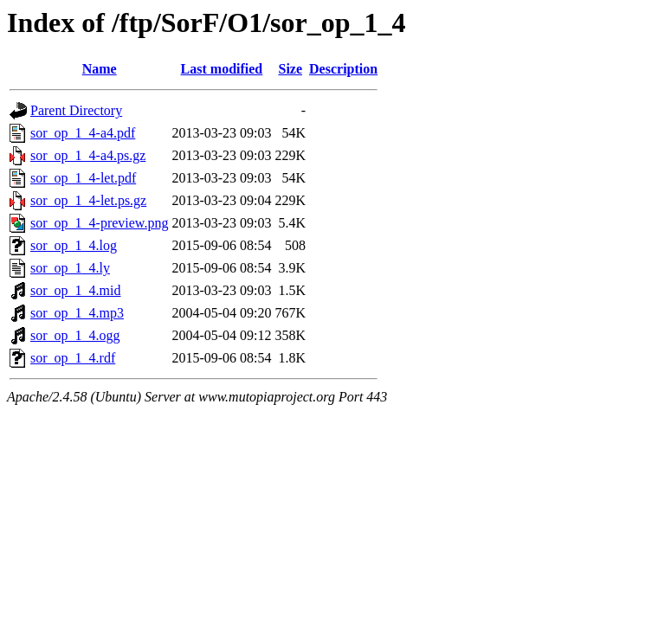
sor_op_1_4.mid (75, 290)
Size (290, 68)
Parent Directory (76, 110)
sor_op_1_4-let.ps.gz (88, 200)
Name (99, 68)
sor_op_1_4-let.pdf (83, 177)
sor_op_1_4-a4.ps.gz (87, 155)
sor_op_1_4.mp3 (77, 312)
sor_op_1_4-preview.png (99, 222)
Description (343, 68)
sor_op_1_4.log (73, 245)
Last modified (222, 68)
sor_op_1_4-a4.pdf (82, 132)
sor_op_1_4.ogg (75, 335)
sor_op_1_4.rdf (72, 357)
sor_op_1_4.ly (70, 267)
